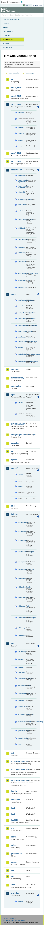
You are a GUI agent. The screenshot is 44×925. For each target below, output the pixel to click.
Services (6, 43)
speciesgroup (21, 287)
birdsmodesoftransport (21, 552)
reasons (20, 140)
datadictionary (17, 378)
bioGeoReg (21, 652)
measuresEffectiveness (21, 678)
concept (20, 474)
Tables (5, 27)
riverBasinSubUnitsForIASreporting (21, 722)
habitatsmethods (21, 606)
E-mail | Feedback (9, 918)
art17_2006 (16, 104)
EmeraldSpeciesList (21, 199)
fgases (14, 460)
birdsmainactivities (21, 531)
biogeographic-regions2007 (21, 180)
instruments (21, 635)
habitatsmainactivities (21, 597)
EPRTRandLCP (18, 424)
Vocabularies (8, 39)
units (19, 744)
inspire (14, 791)
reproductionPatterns (21, 714)
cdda (13, 294)
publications (16, 854)
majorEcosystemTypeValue (21, 341)
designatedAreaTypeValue (21, 313)
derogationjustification (21, 569)
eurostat (15, 443)
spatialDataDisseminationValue (21, 354)
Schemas (6, 35)
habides (14, 514)
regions (20, 347)
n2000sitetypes (21, 253)
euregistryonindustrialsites (18, 435)
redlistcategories (21, 280)
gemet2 (14, 468)
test (12, 870)
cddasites (21, 306)
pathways (21, 701)
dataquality (21, 192)
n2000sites (21, 247)
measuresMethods (21, 686)
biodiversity (16, 170)
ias (12, 644)
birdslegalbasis (21, 522)
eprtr (13, 395)
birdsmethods (21, 540)
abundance (21, 175)
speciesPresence (21, 731)
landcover (15, 800)
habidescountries (21, 578)
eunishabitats (21, 205)
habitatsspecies (21, 628)
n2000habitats (21, 239)
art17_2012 (16, 153)
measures (21, 672)
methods (21, 133)
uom (13, 876)
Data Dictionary (19, 15)
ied (12, 753)
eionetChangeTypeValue (21, 331)
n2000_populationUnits (21, 219)
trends (20, 146)
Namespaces (7, 47)
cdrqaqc (20, 659)
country (20, 901)
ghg (13, 506)
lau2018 (14, 820)
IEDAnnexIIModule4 (18, 780)
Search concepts (29, 73)
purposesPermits (21, 707)
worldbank (16, 893)
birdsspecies (21, 562)
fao (12, 451)
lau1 (13, 808)
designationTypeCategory (21, 318)
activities (21, 113)
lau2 (13, 814)
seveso (14, 862)
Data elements (8, 31)
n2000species (21, 262)
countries (21, 128)
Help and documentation (11, 19)
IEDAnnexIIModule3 (18, 770)
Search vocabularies (13, 73)
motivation (21, 211)
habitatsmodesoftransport (21, 617)
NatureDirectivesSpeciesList (21, 273)
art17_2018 (16, 161)
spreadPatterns (21, 738)
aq (12, 79)
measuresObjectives (21, 693)
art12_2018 (16, 96)
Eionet (11, 15)
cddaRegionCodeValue (21, 300)
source (20, 486)
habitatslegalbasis (21, 587)
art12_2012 (16, 88)
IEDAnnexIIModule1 (18, 761)
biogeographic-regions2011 (21, 186)
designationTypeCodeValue (21, 325)
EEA (12, 2)
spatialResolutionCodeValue (21, 361)
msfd (13, 837)
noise (13, 845)
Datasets (6, 23)
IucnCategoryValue (21, 337)
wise (13, 885)
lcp (12, 828)
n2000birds (21, 228)
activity (20, 403)
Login (26, 5)
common (15, 369)
